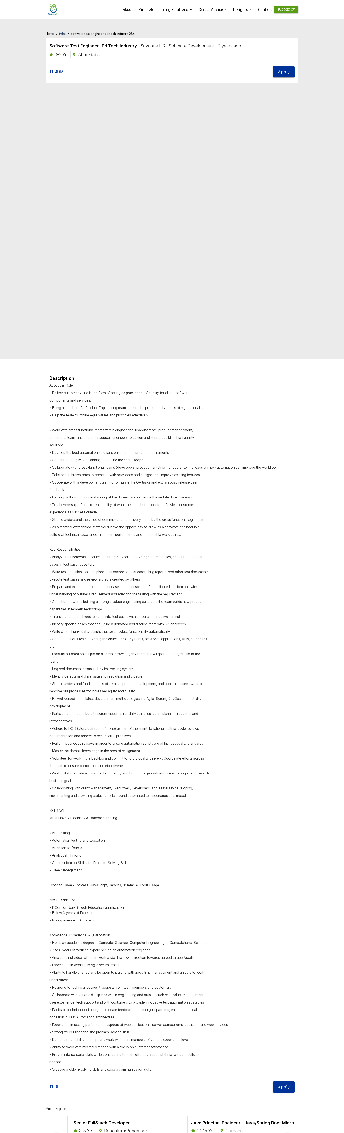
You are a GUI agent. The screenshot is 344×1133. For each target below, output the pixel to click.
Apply (283, 71)
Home (50, 34)
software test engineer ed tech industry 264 (103, 34)
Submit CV (286, 9)
